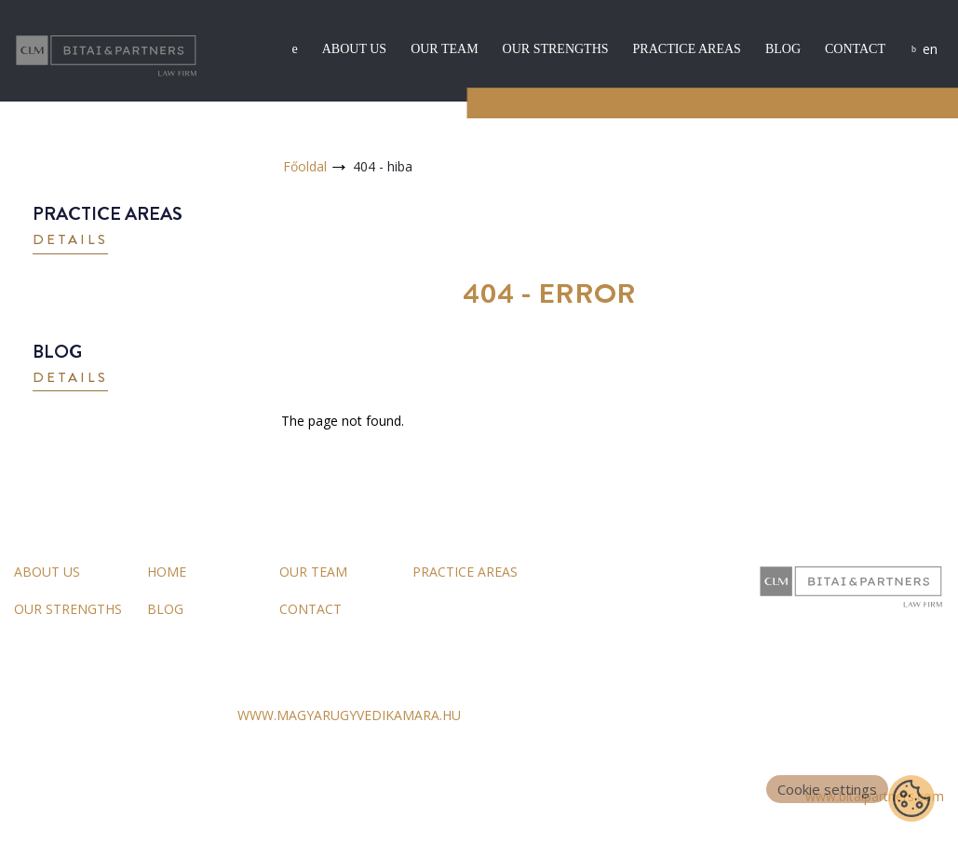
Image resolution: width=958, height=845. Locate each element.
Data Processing (178, 797)
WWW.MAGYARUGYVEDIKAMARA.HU (349, 715)
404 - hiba (382, 166)
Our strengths (556, 49)
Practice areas (687, 49)
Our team (444, 49)
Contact (855, 49)
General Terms (58, 797)
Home (166, 571)
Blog (783, 49)
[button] (70, 241)
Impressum (287, 797)
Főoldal (305, 166)
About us (354, 49)
